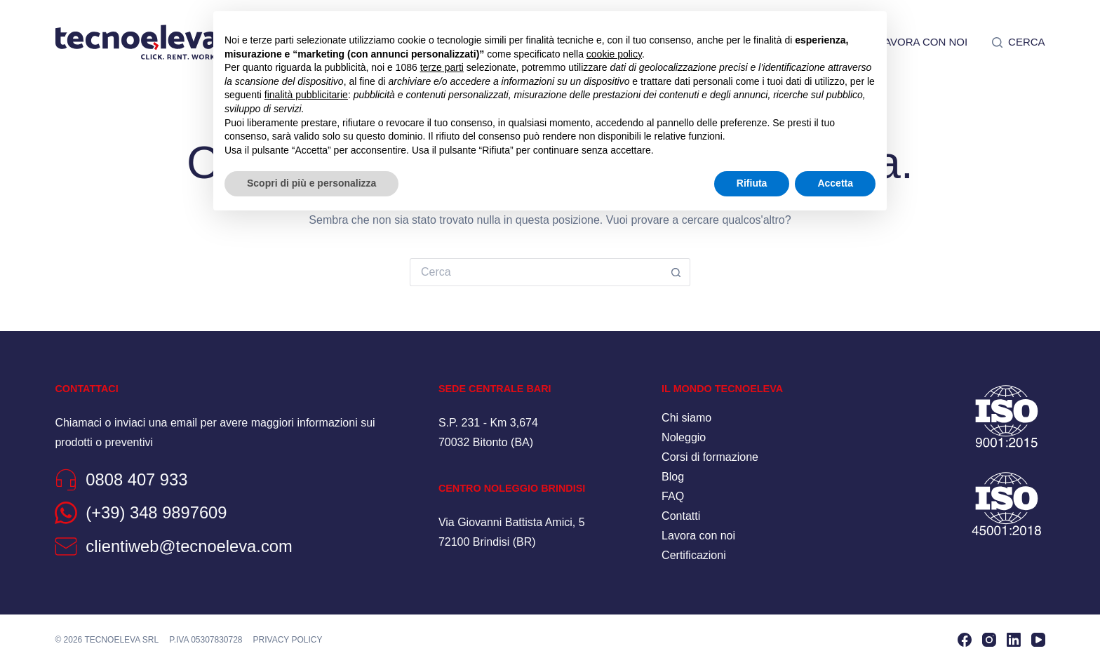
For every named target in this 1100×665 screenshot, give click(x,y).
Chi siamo (686, 418)
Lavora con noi (922, 42)
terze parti (442, 67)
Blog (673, 477)
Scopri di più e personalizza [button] (311, 183)
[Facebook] (965, 640)
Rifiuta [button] (752, 183)
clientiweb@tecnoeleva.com (193, 546)
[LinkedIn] (1014, 640)
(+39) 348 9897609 (159, 512)
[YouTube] (1038, 640)
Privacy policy (288, 639)
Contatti (681, 516)
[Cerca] (1018, 42)
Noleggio (684, 437)
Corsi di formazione (710, 457)
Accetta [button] (835, 183)
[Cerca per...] (536, 272)
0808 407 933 (139, 479)
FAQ (673, 496)
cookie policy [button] (614, 54)
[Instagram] (989, 640)
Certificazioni (694, 555)
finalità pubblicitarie (306, 94)
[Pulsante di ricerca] (676, 272)
